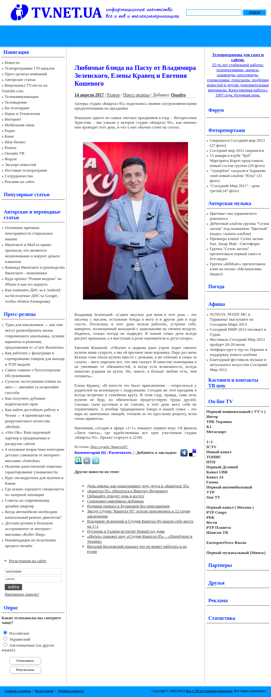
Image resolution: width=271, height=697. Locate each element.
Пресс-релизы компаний (26, 73)
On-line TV (220, 401)
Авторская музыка (229, 203)
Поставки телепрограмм (26, 170)
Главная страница (18, 691)
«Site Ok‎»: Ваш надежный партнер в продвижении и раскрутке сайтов (27, 438)
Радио (10, 130)
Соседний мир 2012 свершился (237, 150)
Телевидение (16, 102)
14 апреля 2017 (89, 95)
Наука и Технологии (22, 113)
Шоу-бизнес (15, 142)
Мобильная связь (19, 125)
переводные (46, 211)
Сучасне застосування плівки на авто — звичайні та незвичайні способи (33, 387)
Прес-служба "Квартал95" (109, 446)
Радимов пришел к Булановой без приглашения (128, 506)
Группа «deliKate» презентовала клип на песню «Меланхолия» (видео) (237, 268)
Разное (11, 147)
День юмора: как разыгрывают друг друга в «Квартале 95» (138, 485)
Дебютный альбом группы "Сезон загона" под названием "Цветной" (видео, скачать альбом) (239, 228)
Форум (11, 159)
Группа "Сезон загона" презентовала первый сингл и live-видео (235, 253)
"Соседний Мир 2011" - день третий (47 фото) (235, 188)
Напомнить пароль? (22, 594)
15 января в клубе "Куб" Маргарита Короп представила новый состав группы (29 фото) (237, 160)
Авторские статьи (20, 79)
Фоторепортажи (226, 130)
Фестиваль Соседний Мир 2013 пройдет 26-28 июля (237, 342)
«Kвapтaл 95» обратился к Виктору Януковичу (127, 490)
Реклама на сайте (20, 181)
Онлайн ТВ (14, 153)
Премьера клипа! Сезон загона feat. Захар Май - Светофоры (236, 241)
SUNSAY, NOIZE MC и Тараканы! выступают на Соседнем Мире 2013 (231, 319)
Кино (9, 136)
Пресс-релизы (20, 314)
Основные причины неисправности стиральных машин (29, 233)
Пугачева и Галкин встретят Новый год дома (126, 531)
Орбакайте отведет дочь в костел (115, 496)
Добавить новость (70, 691)
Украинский (19, 639)
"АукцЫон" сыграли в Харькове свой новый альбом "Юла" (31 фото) (238, 175)
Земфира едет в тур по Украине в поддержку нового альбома (238, 352)
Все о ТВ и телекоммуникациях (209, 691)
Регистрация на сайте (27, 560)
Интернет (13, 119)
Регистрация (44, 691)
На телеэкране (17, 108)
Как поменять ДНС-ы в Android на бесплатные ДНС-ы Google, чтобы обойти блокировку (32, 296)
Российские (18, 633)
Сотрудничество (19, 176)
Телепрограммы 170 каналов (30, 68)
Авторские (16, 211)
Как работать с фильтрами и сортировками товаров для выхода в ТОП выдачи (35, 359)
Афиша (216, 304)
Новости (12, 62)
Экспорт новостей (20, 164)
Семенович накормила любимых (115, 501)
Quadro (178, 95)
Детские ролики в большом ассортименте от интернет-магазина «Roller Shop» (29, 529)
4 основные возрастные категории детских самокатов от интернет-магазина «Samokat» (34, 455)
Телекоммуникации (21, 96)
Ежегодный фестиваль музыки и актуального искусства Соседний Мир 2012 (238, 364)
